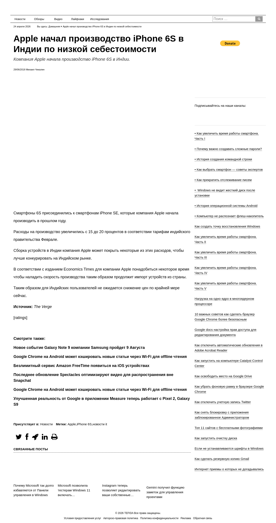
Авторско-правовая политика (120, 518)
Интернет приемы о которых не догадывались (229, 469)
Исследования (98, 19)
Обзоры (39, 19)
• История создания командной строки (223, 159)
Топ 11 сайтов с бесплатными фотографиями (229, 428)
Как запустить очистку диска (216, 438)
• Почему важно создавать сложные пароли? (228, 149)
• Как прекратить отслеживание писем (223, 180)
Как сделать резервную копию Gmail (222, 459)
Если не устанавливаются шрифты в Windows (229, 448)
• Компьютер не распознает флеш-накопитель (229, 216)
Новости (19, 19)
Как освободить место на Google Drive (223, 376)
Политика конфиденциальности (159, 518)
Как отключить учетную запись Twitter (223, 402)
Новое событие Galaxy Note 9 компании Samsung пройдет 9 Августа (79, 347)
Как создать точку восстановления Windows (227, 226)
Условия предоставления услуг (82, 518)
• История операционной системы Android (226, 205)
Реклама (185, 518)
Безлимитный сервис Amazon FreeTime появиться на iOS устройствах (81, 366)
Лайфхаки (77, 19)
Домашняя (54, 26)
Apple (71, 424)
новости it (100, 424)
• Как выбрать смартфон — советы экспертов (229, 169)
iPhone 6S (84, 424)
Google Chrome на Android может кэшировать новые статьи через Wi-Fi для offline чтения (100, 389)
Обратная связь (202, 518)
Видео (58, 19)
